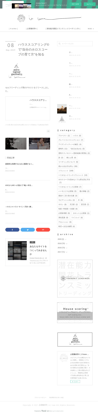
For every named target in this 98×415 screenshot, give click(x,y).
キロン (62, 204)
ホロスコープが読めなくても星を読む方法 (74, 181)
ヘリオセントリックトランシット (72, 175)
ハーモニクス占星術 (67, 191)
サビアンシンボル (66, 200)
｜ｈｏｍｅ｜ (43, 29)
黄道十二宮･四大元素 (67, 196)
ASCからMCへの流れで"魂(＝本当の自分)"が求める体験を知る (28, 185)
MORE (56, 29)
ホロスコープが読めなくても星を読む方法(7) (36, 124)
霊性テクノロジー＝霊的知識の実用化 (74, 153)
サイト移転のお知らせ (77, 52)
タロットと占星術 (81, 213)
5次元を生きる (78, 149)
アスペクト (64, 136)
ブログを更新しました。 (13, 168)
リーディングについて (68, 162)
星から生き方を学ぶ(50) (17, 124)
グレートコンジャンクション (70, 140)
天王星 (74, 204)
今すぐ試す (75, 4)
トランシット (65, 171)
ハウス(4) (7, 124)
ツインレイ (77, 217)
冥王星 (85, 204)
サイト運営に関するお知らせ (80, 116)
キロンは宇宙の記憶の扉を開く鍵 (16, 211)
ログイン (90, 4)
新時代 (62, 149)
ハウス (77, 136)
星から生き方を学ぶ (67, 166)
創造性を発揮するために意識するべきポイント (22, 164)
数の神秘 (84, 191)
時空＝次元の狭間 (66, 226)
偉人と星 (71, 157)
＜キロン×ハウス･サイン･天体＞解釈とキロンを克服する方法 (28, 207)
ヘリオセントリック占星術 (69, 187)
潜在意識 (63, 217)
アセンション (64, 222)
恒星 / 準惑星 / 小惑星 (67, 209)
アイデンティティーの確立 (69, 144)
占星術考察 (64, 213)
